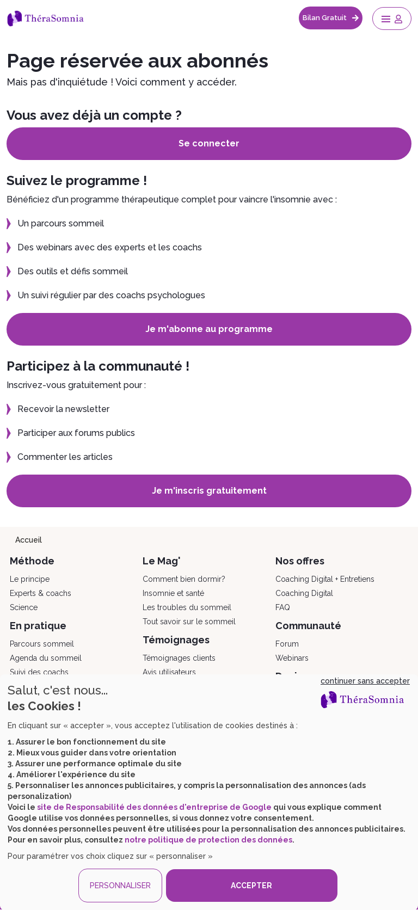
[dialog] (209, 792)
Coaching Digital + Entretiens (324, 579)
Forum (287, 644)
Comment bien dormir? (184, 579)
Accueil (28, 540)
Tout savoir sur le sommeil (189, 621)
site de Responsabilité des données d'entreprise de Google (154, 807)
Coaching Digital (304, 593)
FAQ (282, 607)
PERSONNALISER (120, 885)
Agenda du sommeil (46, 658)
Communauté (308, 625)
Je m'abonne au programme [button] (209, 329)
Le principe (30, 579)
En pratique (38, 625)
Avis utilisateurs (169, 672)
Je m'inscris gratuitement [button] (209, 490)
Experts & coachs (40, 593)
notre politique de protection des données (208, 839)
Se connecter (209, 143)
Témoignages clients (179, 658)
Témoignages (176, 639)
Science (24, 607)
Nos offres (299, 561)
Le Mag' (162, 561)
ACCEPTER (251, 885)
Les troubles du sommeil (187, 607)
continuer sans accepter (365, 681)
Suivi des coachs (39, 672)
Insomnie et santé (173, 593)
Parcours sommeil (42, 644)
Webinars (292, 658)
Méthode (32, 561)
